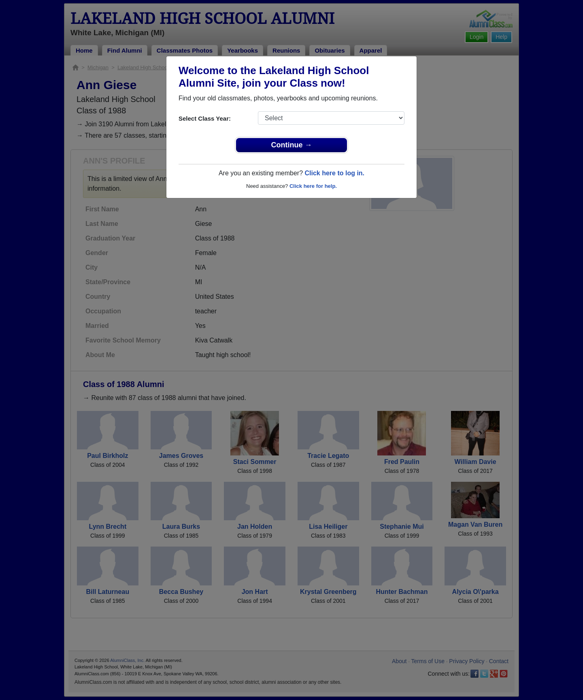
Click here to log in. (334, 173)
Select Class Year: (205, 118)
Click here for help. (313, 186)
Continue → (291, 145)
